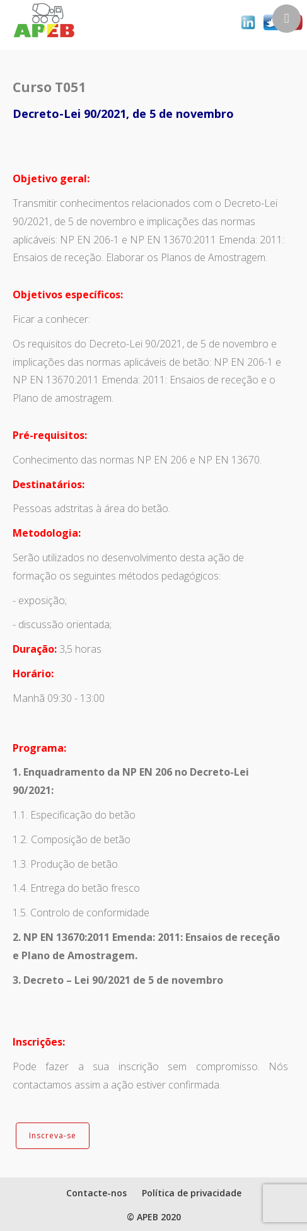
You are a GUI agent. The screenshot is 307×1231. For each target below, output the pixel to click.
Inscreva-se (52, 1135)
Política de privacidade (191, 1193)
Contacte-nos (96, 1193)
